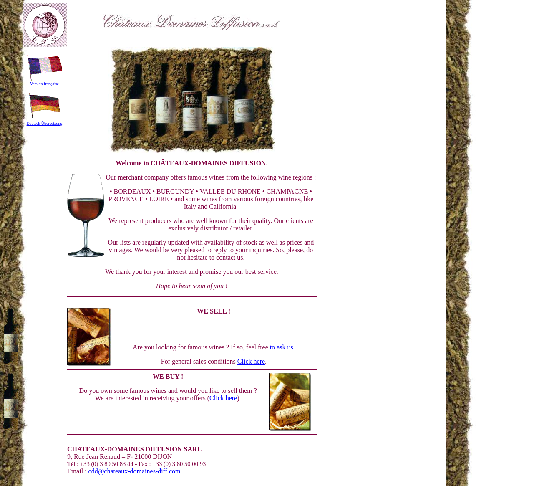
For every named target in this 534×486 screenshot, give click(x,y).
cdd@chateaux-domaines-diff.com (134, 471)
